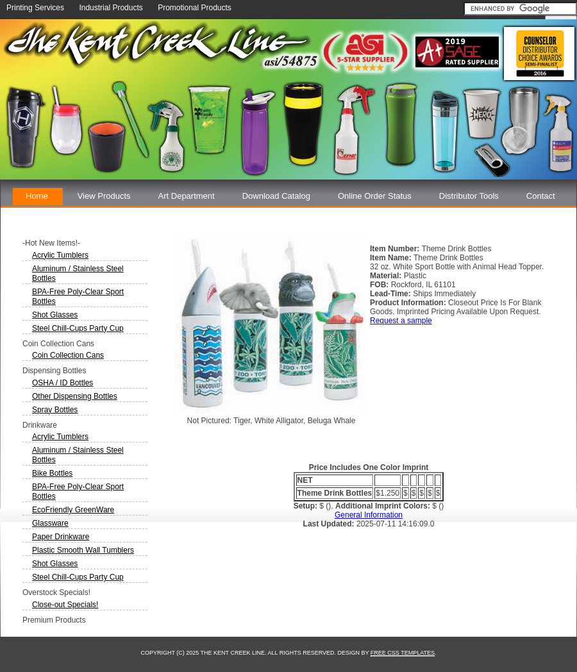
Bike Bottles (52, 473)
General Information (369, 514)
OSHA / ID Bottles (62, 382)
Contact (540, 196)
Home (37, 196)
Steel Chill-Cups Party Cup (78, 328)
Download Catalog (276, 196)
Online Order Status (375, 196)
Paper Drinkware (60, 536)
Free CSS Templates (403, 653)
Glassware (50, 523)
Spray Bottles (55, 409)
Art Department (186, 196)
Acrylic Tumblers (60, 255)
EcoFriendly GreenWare (73, 509)
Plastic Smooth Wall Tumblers (83, 550)
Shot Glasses (55, 314)
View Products (104, 196)
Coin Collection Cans (68, 355)
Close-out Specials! (65, 604)
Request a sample (401, 320)
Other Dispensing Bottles (74, 396)
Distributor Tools (469, 196)
